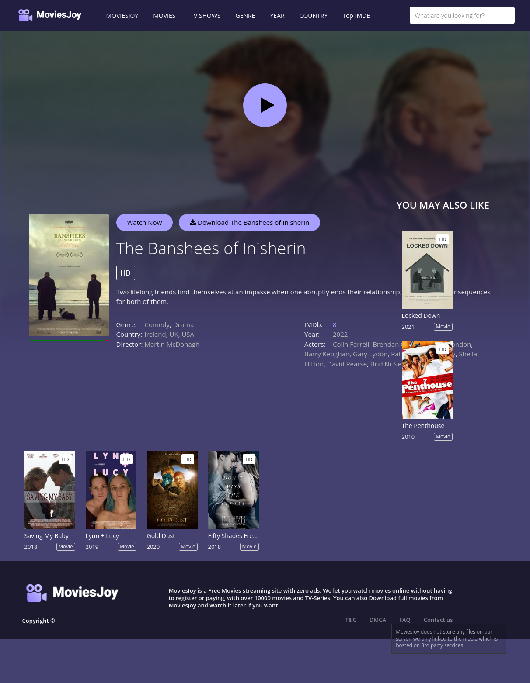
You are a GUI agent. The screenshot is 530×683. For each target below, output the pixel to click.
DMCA (378, 620)
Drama (183, 324)
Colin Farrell (351, 344)
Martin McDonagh (172, 344)
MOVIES (164, 15)
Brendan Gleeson (399, 344)
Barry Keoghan (326, 353)
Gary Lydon (370, 353)
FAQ (405, 620)
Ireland (155, 334)
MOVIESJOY (122, 15)
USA (187, 334)
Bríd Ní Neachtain (397, 363)
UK (174, 334)
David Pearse (347, 363)
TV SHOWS (205, 15)
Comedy (157, 324)
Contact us (438, 620)
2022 (340, 334)
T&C (350, 620)
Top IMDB (356, 15)
